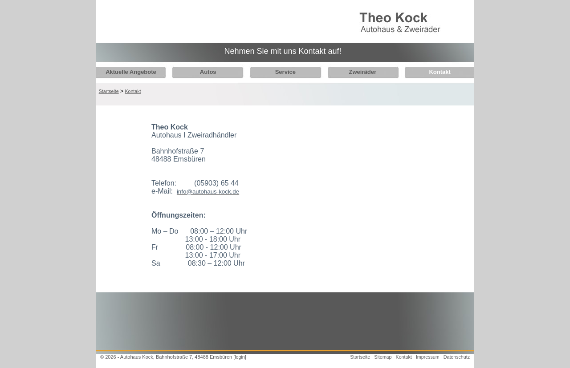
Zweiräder (355, 72)
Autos (205, 72)
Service (280, 72)
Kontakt (430, 72)
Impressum (428, 357)
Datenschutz (457, 357)
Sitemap (382, 357)
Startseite (109, 91)
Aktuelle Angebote (131, 72)
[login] (239, 357)
